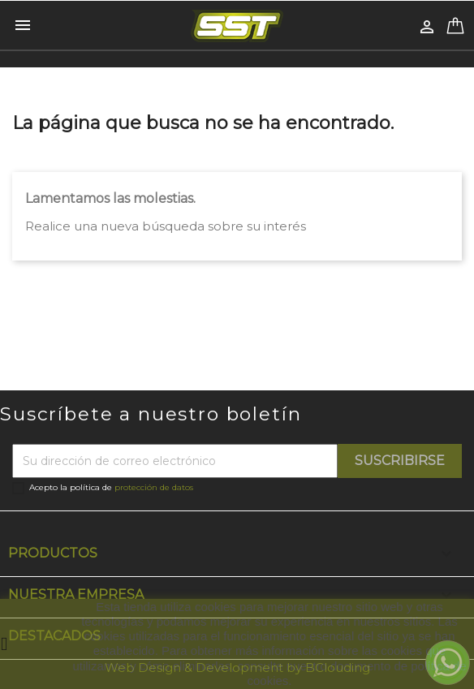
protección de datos (153, 487)
